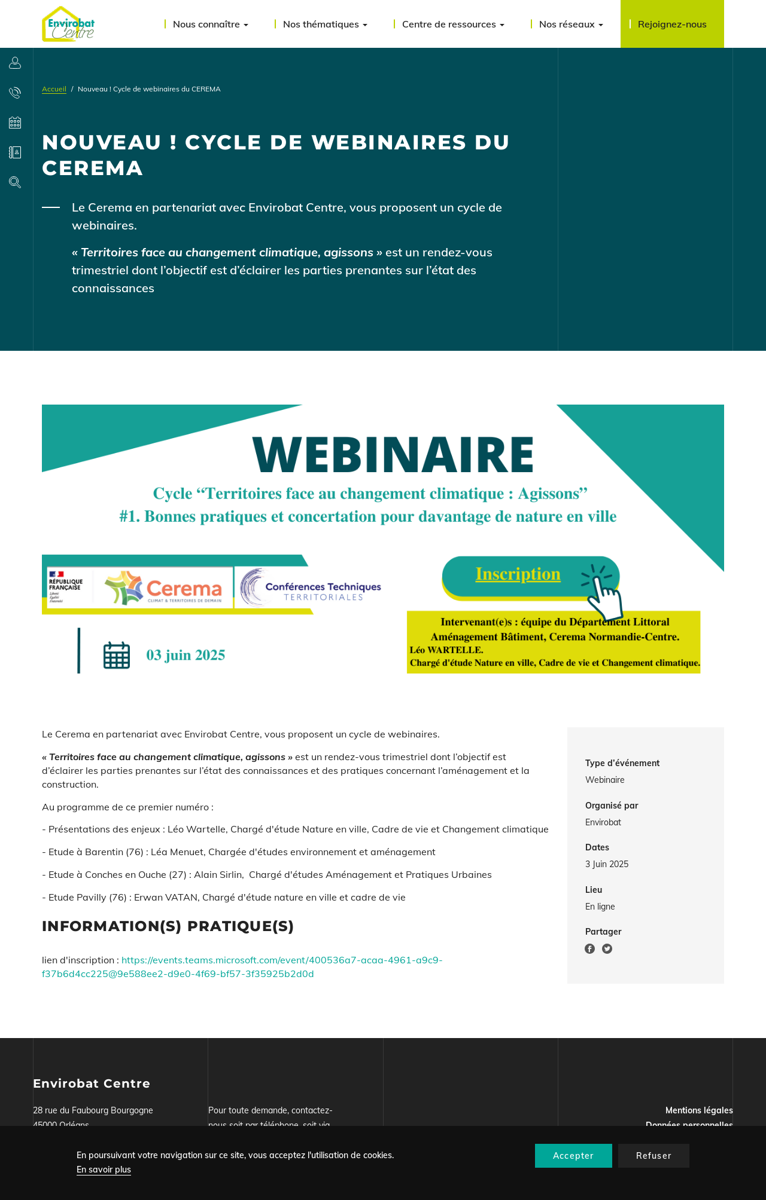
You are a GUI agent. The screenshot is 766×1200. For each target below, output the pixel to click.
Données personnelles (689, 1125)
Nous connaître (210, 24)
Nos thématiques (325, 24)
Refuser (653, 1155)
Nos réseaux (571, 24)
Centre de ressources (453, 24)
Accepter (573, 1155)
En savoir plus (104, 1169)
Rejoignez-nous (672, 24)
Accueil (54, 88)
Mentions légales (699, 1110)
